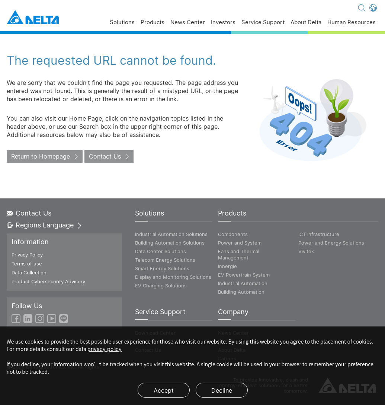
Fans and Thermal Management (238, 254)
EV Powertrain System (244, 275)
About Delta (306, 22)
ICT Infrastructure (318, 234)
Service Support (263, 22)
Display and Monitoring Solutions (173, 277)
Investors (223, 22)
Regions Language (45, 225)
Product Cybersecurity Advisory (48, 281)
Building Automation (241, 292)
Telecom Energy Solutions (165, 260)
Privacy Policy (27, 255)
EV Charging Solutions (161, 285)
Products (152, 22)
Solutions (122, 22)
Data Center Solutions (160, 251)
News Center (187, 22)
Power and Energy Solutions (331, 243)
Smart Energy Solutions (162, 268)
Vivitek (306, 251)
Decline (221, 390)
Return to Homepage (40, 156)
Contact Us (105, 156)
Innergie (227, 266)
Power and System (240, 243)
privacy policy (104, 349)
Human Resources (351, 22)
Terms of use (27, 264)
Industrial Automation (242, 283)
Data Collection (29, 272)
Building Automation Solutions (170, 243)
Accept (164, 390)
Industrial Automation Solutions (171, 234)
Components (233, 234)
